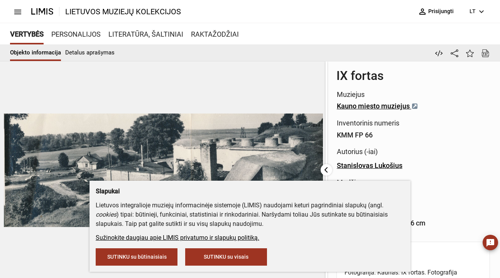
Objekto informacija (35, 52)
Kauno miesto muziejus (241, 106)
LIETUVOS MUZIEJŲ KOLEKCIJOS (123, 11)
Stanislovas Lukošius (233, 165)
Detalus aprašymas (90, 52)
